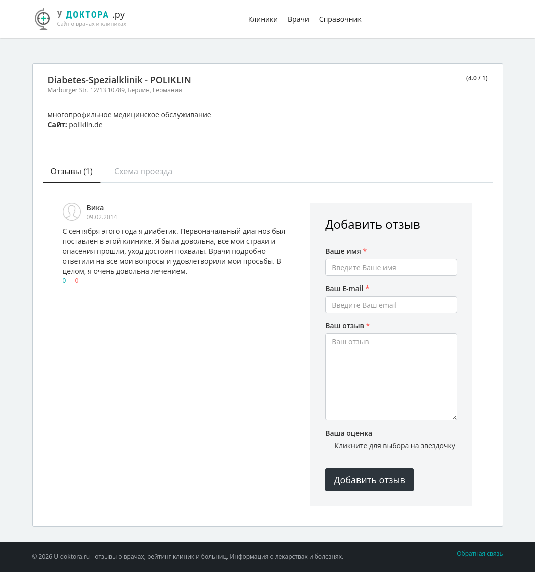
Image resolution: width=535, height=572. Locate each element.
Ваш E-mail (347, 288)
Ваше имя (346, 251)
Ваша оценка (348, 433)
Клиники (263, 19)
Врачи (298, 19)
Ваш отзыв (347, 325)
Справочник (340, 19)
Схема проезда (143, 171)
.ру (84, 17)
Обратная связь (480, 553)
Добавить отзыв (369, 480)
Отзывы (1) (72, 171)
